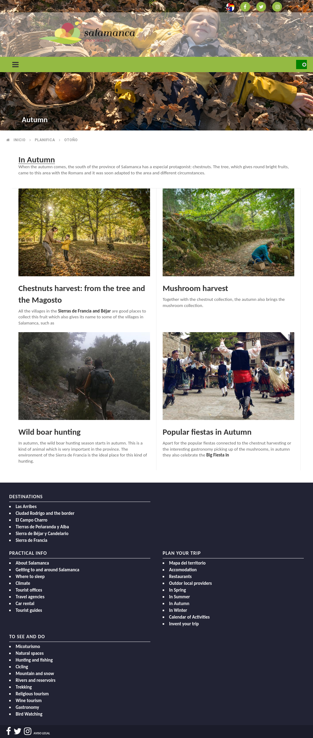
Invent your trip (184, 624)
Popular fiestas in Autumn (207, 432)
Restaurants (180, 576)
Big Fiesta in (217, 455)
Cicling (22, 667)
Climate (23, 583)
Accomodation (183, 570)
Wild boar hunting (49, 432)
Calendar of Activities (189, 617)
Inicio (19, 140)
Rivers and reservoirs (36, 680)
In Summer (179, 597)
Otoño (71, 140)
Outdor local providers (190, 583)
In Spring (177, 590)
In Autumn (179, 603)
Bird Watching (29, 714)
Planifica (45, 140)
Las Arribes (26, 506)
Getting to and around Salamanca (47, 570)
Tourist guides (29, 610)
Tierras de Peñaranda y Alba (42, 527)
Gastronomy (27, 707)
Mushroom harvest (195, 288)
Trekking (24, 687)
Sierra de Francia (31, 540)
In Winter (178, 610)
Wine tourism (29, 700)
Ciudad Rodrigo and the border (45, 513)
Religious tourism (32, 694)
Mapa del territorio (187, 563)
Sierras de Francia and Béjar (84, 311)
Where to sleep (30, 576)
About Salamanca (32, 563)
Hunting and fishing (34, 660)
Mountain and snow (35, 673)
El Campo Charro (31, 520)
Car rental (25, 603)
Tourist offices (29, 590)
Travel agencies (30, 597)
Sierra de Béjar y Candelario (42, 533)
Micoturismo (28, 646)
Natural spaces (30, 653)
